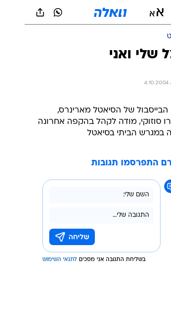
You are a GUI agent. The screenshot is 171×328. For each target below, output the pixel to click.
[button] (132, 12)
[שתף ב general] (15, 12)
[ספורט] (152, 36)
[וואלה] (85, 12)
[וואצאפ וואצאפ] (33, 12)
